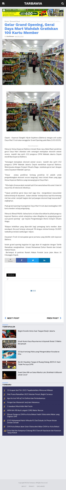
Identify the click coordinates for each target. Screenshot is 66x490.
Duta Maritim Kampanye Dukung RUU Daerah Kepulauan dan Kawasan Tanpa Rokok (34, 431)
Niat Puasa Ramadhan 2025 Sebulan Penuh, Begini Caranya (29, 394)
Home (7, 21)
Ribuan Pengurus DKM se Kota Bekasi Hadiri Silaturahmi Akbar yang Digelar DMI (33, 415)
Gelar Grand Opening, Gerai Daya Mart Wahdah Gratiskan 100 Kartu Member (31, 28)
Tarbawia (33, 3)
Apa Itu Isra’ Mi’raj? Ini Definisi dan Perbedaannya (26, 398)
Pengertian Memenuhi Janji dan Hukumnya (23, 402)
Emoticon (11, 275)
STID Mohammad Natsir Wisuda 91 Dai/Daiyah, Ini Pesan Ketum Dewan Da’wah (32, 421)
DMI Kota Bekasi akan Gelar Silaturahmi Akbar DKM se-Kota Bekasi (33, 426)
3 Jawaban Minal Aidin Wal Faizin (19, 406)
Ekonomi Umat (15, 21)
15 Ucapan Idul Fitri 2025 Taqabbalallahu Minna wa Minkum (30, 390)
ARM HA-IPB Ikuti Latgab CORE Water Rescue (25, 410)
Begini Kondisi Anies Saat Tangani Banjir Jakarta (36, 331)
